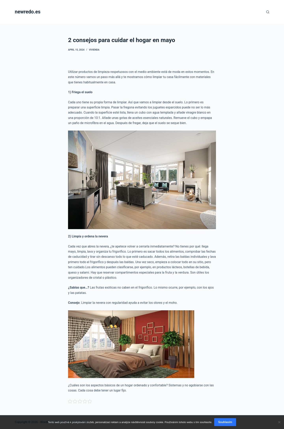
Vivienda (94, 49)
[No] (279, 422)
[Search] (267, 11)
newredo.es (27, 12)
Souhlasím (225, 422)
